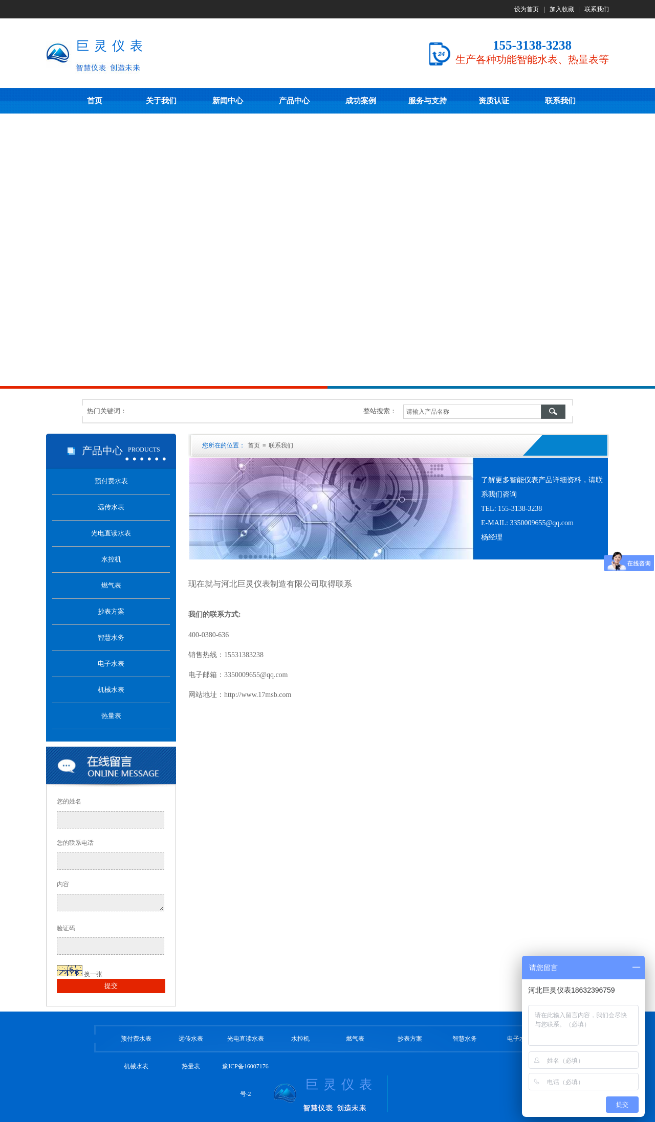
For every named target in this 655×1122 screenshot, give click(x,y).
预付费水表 (136, 1038)
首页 (254, 445)
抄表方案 (410, 1038)
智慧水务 (464, 1038)
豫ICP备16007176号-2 (245, 1080)
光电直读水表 (245, 1038)
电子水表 (519, 1038)
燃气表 (355, 1038)
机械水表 (136, 1066)
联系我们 (596, 9)
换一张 (93, 974)
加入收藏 (562, 9)
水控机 (300, 1038)
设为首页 (526, 9)
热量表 (191, 1066)
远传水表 (191, 1038)
